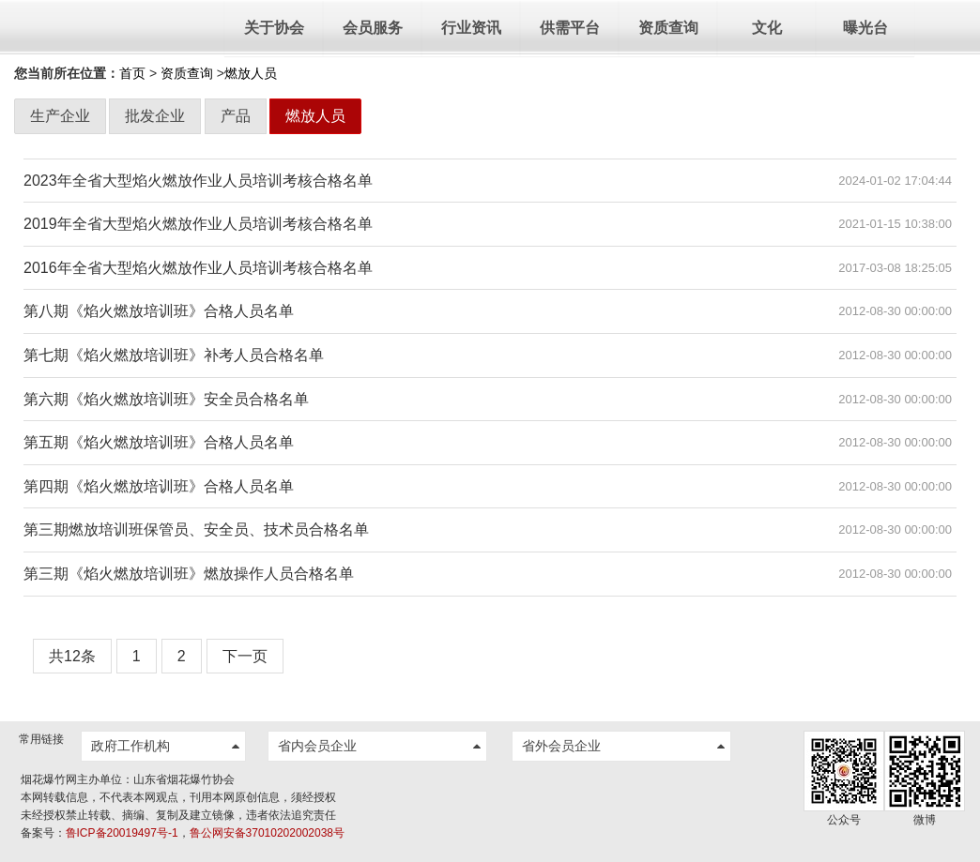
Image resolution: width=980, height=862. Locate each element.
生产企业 (60, 116)
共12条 (72, 656)
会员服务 (373, 28)
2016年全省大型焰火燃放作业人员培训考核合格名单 (198, 268)
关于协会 (274, 28)
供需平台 (570, 28)
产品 (236, 116)
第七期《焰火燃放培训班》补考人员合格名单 (173, 355)
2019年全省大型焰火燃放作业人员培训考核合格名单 (198, 224)
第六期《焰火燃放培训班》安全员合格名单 (166, 399)
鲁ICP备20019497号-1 (122, 832)
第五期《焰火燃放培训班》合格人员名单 (158, 442)
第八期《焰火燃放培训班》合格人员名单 (158, 311)
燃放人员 (315, 116)
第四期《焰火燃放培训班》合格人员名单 (158, 486)
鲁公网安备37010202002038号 (267, 832)
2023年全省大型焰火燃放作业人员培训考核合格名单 (198, 181)
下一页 (245, 656)
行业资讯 (471, 28)
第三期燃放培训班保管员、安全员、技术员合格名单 (196, 529)
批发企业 (155, 116)
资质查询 (668, 28)
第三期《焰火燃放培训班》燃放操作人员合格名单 (188, 574)
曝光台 (865, 28)
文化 (767, 28)
